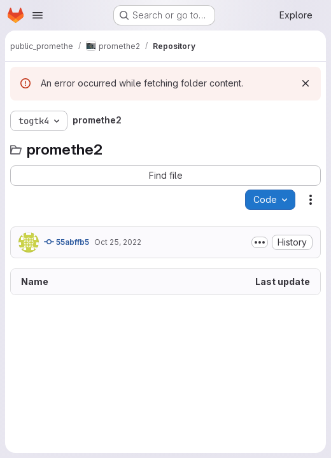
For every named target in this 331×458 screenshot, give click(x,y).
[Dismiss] (305, 83)
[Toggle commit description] (259, 242)
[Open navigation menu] (37, 15)
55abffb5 (66, 242)
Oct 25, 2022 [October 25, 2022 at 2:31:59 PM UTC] (117, 242)
